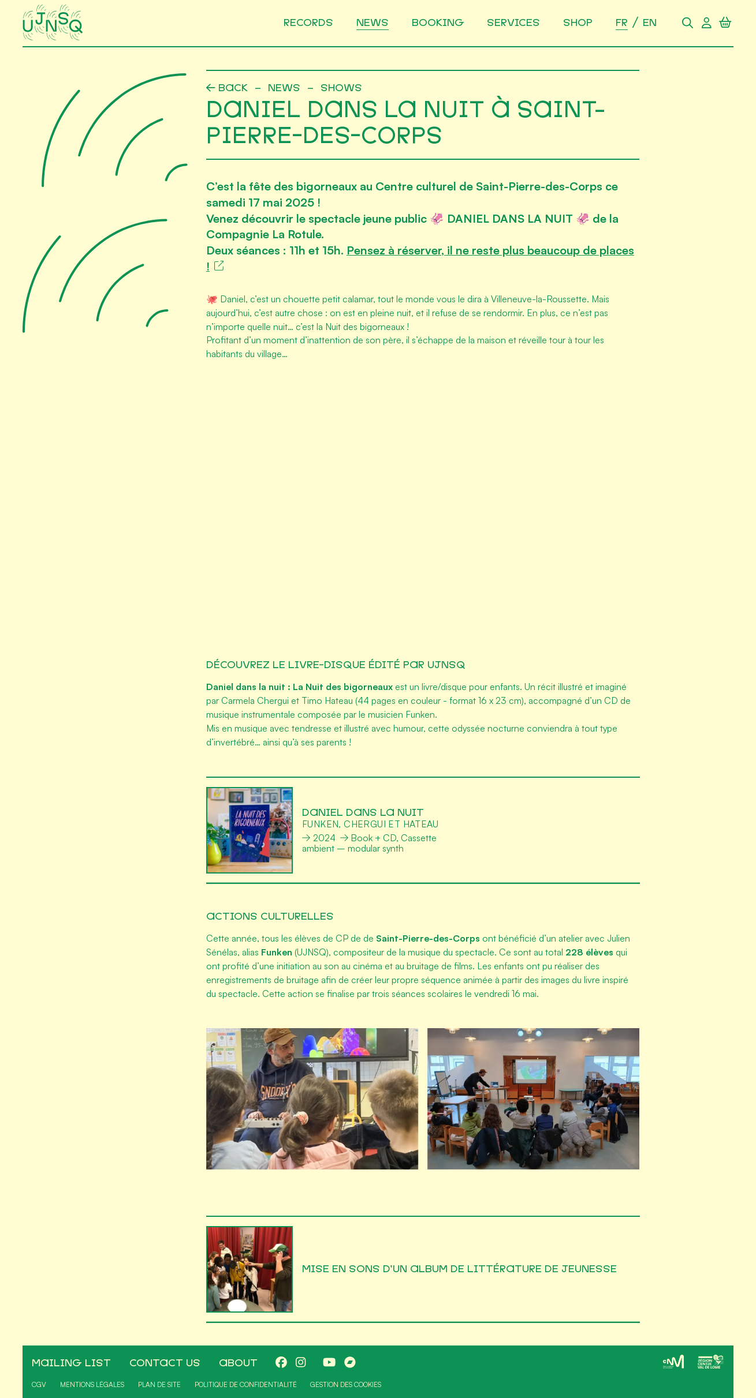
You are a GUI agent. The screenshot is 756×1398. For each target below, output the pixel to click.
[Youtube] (329, 1363)
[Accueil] (55, 23)
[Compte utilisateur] (706, 23)
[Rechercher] (687, 23)
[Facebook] (281, 1363)
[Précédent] (227, 89)
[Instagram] (301, 1363)
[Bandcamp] (350, 1363)
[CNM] (673, 1362)
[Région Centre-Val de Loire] (711, 1362)
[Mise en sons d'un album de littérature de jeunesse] (423, 1269)
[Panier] (725, 23)
